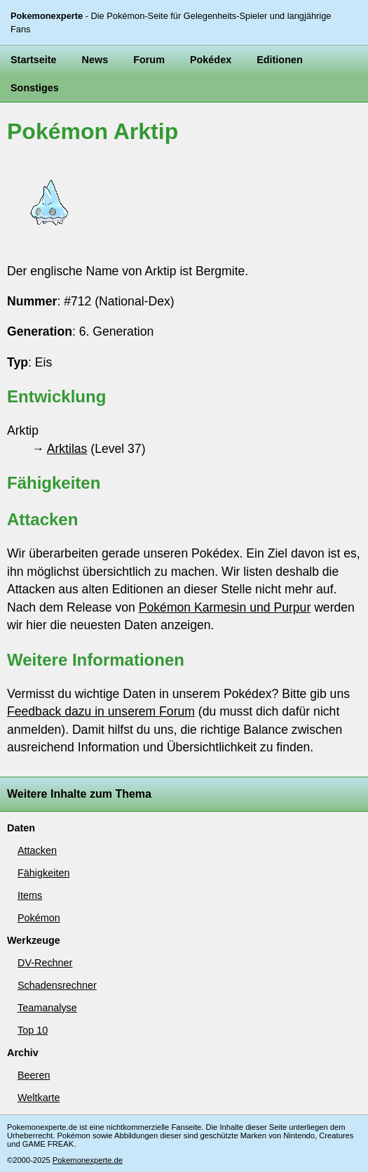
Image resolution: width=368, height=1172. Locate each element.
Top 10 (33, 1030)
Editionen (280, 59)
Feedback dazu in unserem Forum (101, 711)
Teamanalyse (47, 1007)
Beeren (34, 1075)
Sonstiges (35, 87)
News (95, 59)
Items (30, 895)
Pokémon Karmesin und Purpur (225, 607)
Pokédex (210, 59)
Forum (149, 59)
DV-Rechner (45, 962)
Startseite (34, 59)
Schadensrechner (57, 985)
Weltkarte (39, 1097)
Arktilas (67, 449)
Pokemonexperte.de (88, 1160)
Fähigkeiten (43, 872)
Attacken (37, 850)
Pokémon (39, 917)
